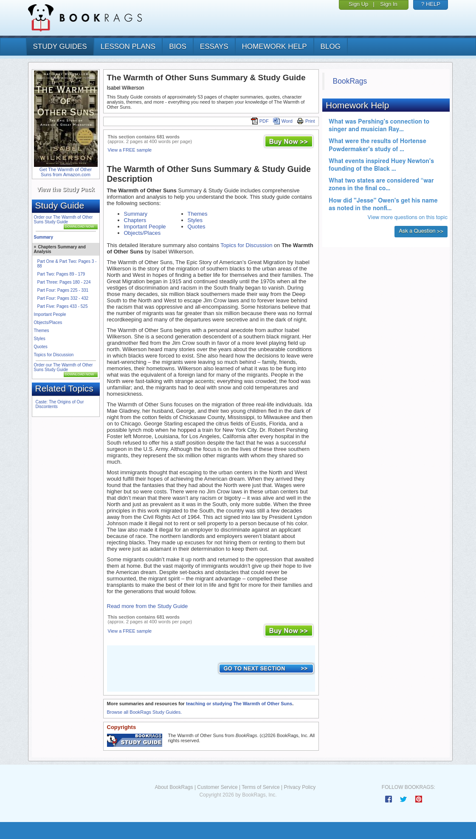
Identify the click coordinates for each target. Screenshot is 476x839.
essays (214, 46)
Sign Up (358, 4)
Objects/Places (48, 322)
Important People (50, 314)
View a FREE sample (130, 149)
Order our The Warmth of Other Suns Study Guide (63, 219)
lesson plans (128, 46)
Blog (331, 46)
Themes (41, 330)
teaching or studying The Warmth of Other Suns (239, 703)
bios (177, 46)
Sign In (388, 4)
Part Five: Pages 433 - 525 (62, 306)
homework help (274, 46)
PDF (260, 121)
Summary (44, 237)
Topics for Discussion (54, 354)
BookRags (350, 81)
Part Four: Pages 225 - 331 (63, 290)
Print (306, 121)
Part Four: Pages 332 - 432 (63, 298)
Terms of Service (260, 787)
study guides (60, 46)
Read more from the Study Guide (147, 606)
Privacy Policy (299, 787)
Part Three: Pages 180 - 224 (64, 282)
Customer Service (217, 787)
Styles (39, 338)
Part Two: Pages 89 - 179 (61, 274)
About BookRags (174, 787)
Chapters (135, 220)
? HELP (430, 4)
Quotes (41, 346)
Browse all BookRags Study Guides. (144, 712)
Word (283, 121)
